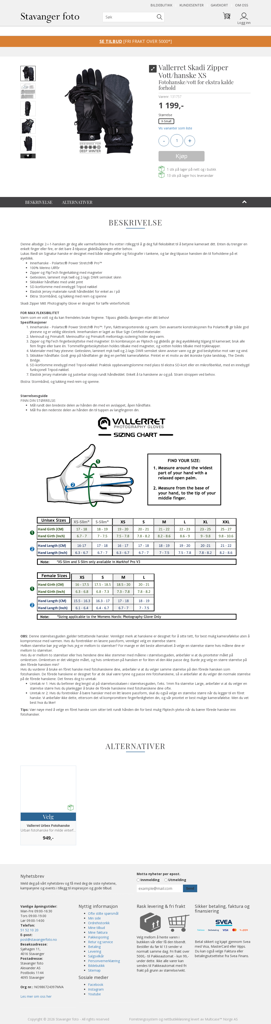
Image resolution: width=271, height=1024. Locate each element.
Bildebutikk (161, 5)
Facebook (95, 984)
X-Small (166, 121)
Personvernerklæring (104, 961)
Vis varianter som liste (175, 128)
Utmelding (177, 880)
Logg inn (244, 22)
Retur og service (100, 942)
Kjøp (181, 156)
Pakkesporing (98, 937)
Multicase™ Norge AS (221, 1019)
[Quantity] (176, 140)
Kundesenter (191, 5)
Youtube (94, 994)
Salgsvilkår (96, 956)
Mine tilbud (96, 927)
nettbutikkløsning (177, 1019)
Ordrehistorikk (99, 923)
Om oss (241, 5)
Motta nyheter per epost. (158, 874)
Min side (94, 918)
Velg (48, 816)
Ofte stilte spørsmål (103, 913)
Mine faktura (97, 932)
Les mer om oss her (35, 996)
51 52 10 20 (29, 930)
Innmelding (150, 880)
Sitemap (94, 970)
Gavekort (219, 5)
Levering (94, 951)
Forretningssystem (143, 1019)
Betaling (94, 946)
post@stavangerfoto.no (38, 939)
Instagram (96, 989)
